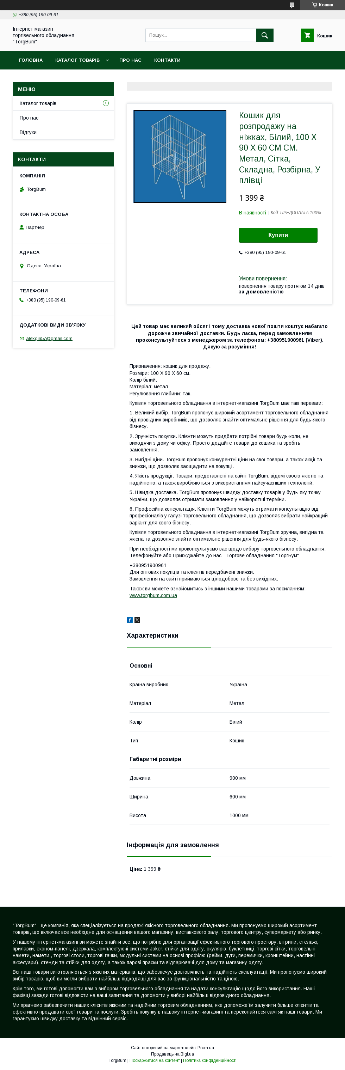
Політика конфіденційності (210, 1060)
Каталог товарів (77, 60)
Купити (278, 235)
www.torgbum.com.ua (153, 595)
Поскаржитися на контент (155, 1060)
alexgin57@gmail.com (49, 338)
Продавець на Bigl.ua (172, 1054)
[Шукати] (265, 35)
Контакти (167, 60)
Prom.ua (205, 1047)
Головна (31, 60)
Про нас (130, 60)
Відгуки (28, 132)
